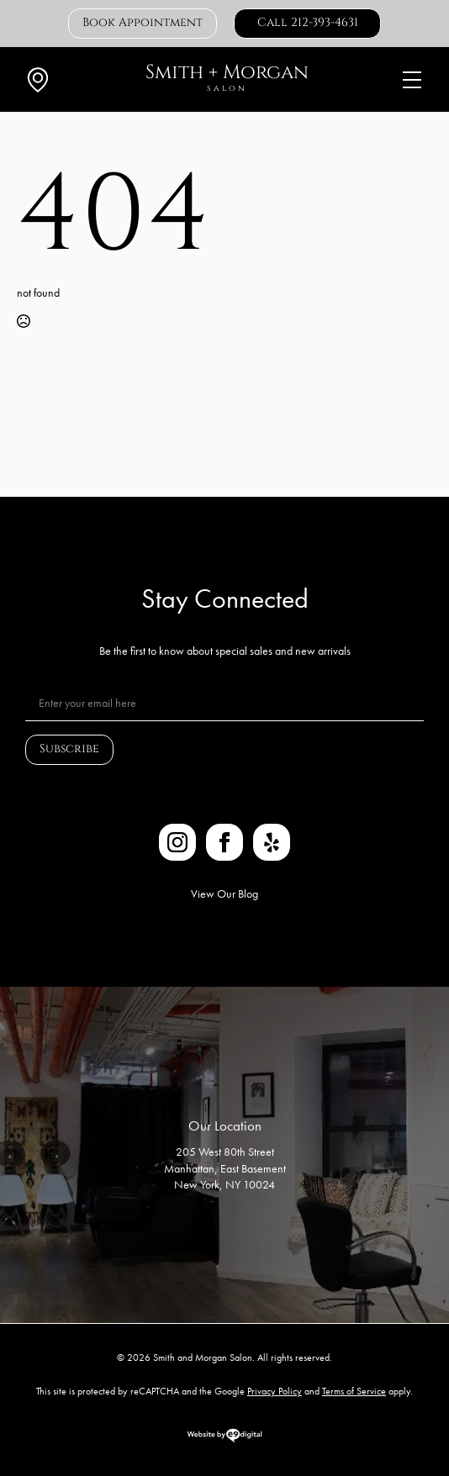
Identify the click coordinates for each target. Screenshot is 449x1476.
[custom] (271, 842)
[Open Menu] (412, 80)
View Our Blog (224, 893)
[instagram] (177, 842)
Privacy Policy (274, 1391)
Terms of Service (354, 1391)
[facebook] (224, 842)
